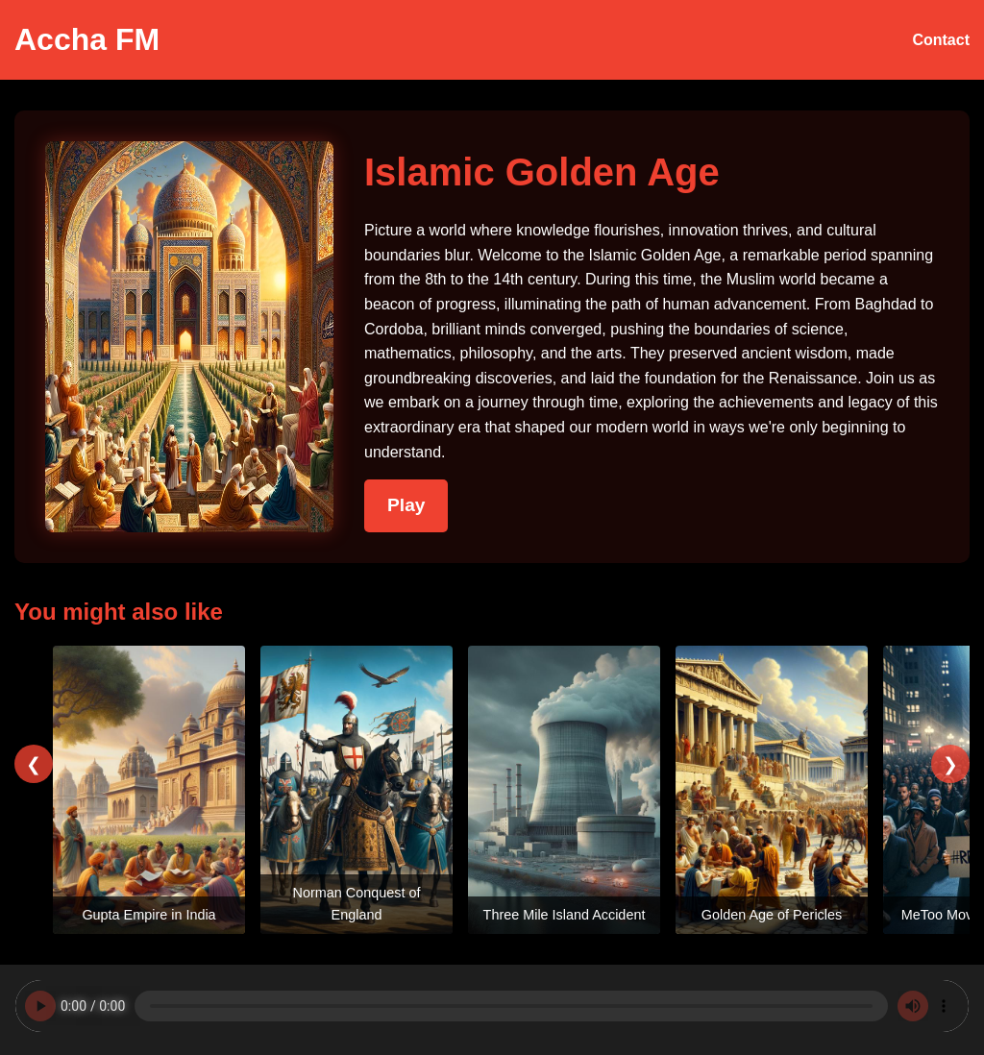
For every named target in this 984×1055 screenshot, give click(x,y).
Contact (941, 40)
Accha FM (87, 39)
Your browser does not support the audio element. (492, 1006)
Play (406, 505)
